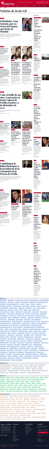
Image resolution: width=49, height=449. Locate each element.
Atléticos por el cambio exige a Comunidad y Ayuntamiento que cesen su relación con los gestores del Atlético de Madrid (26, 138)
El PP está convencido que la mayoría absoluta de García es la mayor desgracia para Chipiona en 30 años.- (5, 196)
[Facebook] (1, 435)
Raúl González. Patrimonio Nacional (15, 207)
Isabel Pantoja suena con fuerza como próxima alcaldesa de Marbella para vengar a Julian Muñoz (37, 275)
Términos (43, 445)
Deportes (14, 432)
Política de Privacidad (28, 428)
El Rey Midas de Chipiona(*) (3, 143)
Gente (14, 431)
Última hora (15, 427)
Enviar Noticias (40, 441)
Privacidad (36, 445)
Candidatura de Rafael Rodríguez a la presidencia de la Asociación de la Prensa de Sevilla (37, 84)
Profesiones (15, 438)
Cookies (39, 445)
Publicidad (39, 438)
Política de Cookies (28, 430)
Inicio (1, 7)
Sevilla (14, 428)
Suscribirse (43, 432)
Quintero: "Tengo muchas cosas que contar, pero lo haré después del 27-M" (37, 223)
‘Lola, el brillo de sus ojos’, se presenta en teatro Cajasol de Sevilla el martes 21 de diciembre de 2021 (5, 126)
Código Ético (27, 427)
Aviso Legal (27, 432)
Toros (14, 434)
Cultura (14, 436)
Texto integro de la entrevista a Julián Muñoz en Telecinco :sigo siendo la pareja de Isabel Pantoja (27, 211)
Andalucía (14, 430)
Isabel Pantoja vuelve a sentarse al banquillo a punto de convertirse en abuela (16, 136)
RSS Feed (14, 440)
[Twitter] (2, 435)
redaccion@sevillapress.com (11, 446)
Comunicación (15, 435)
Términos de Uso (28, 431)
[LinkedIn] (6, 435)
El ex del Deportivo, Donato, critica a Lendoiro (4, 216)
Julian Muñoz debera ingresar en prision (37, 248)
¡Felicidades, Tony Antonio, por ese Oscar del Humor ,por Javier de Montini (4, 51)
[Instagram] (4, 435)
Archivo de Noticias (16, 439)
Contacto (26, 434)
